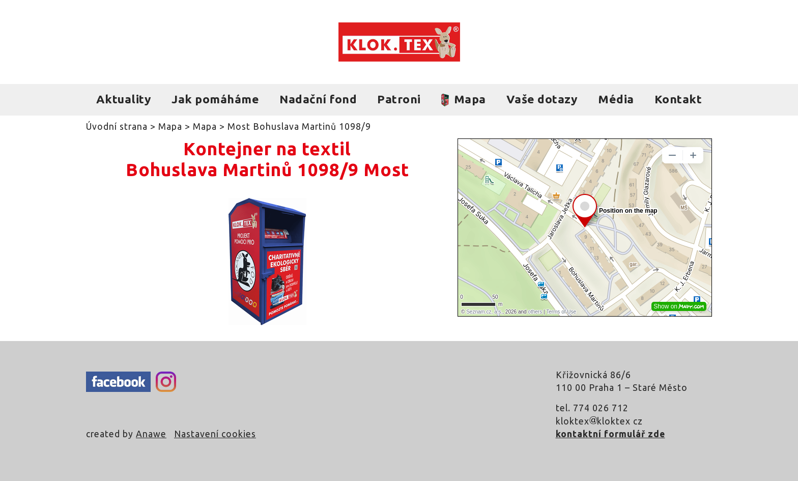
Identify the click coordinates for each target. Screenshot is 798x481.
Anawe (151, 434)
